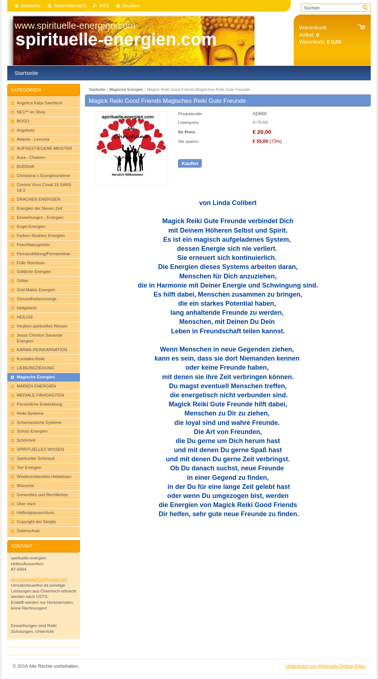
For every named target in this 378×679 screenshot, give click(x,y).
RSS (104, 5)
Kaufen (190, 163)
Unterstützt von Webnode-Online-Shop (325, 666)
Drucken (131, 5)
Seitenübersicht (70, 5)
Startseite (30, 5)
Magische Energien (126, 89)
